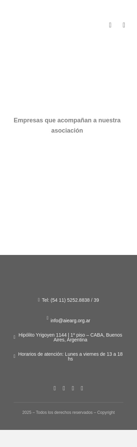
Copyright (105, 412)
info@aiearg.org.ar (70, 320)
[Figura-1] (28, 20)
